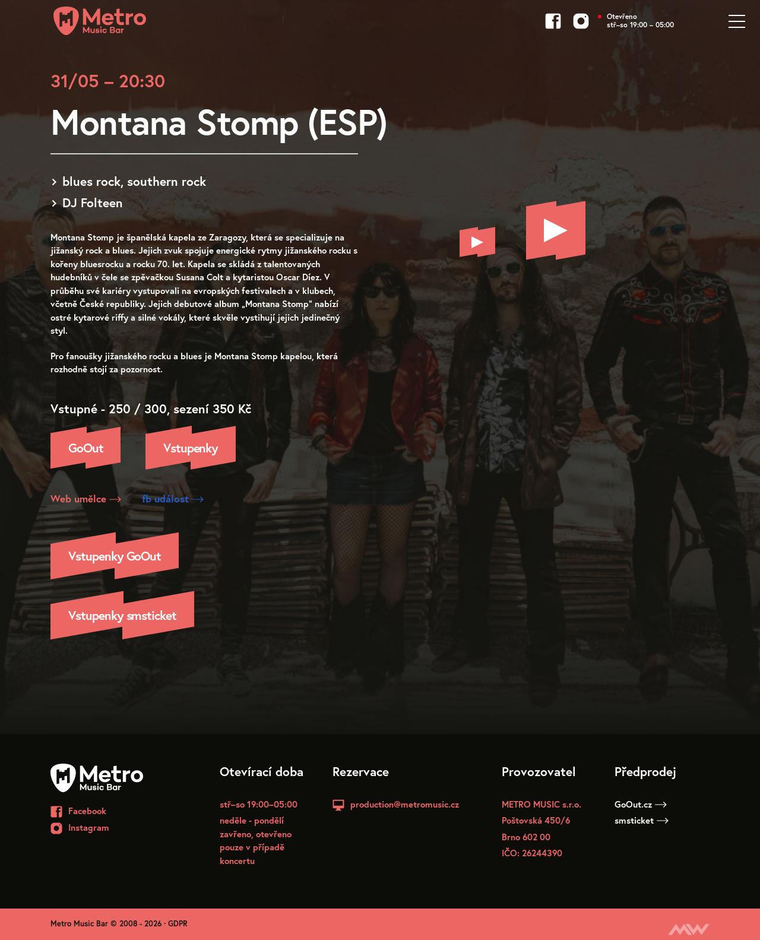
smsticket (642, 820)
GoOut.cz (641, 804)
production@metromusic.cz (404, 804)
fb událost (173, 498)
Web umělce (85, 498)
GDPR (178, 924)
